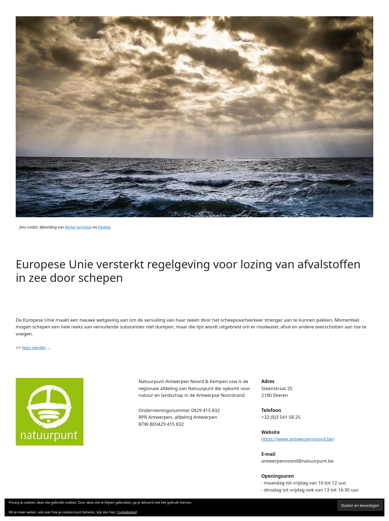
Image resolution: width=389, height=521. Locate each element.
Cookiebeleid (127, 512)
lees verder (34, 347)
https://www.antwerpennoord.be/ (297, 439)
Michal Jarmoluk (78, 227)
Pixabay (104, 227)
